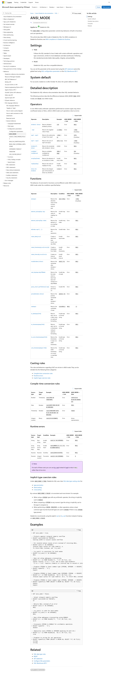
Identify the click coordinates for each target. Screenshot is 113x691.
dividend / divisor (36, 124)
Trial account (106, 7)
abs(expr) (33, 199)
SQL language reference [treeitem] (12, 105)
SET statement (69, 69)
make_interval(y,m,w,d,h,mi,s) (39, 254)
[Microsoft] (3, 2)
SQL (56, 13)
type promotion (38, 485)
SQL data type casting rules (71, 481)
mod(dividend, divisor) (37, 261)
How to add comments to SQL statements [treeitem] (14, 114)
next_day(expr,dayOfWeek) (38, 272)
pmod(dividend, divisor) (37, 294)
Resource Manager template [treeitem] (12, 77)
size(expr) (33, 306)
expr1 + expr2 (34, 141)
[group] (56, 275)
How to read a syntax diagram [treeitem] (14, 111)
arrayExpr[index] (35, 158)
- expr (32, 130)
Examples (90, 23)
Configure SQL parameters (42, 661)
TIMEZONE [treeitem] (12, 151)
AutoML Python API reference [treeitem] (13, 92)
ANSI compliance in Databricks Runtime (57, 39)
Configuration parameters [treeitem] (16, 131)
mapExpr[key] (34, 163)
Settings (90, 16)
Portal (98, 7)
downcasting (38, 487)
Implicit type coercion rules (42, 378)
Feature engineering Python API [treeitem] (13, 87)
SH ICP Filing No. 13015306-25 (10, 683)
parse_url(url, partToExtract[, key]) (40, 287)
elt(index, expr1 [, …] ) (36, 229)
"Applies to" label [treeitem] (10, 108)
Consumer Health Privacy (16, 685)
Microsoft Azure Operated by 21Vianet (60, 683)
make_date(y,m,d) (36, 236)
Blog (96, 683)
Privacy (44, 683)
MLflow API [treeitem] (8, 82)
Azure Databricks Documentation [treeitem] (13, 16)
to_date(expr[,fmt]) (36, 313)
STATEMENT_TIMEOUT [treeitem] (15, 149)
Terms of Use (29, 685)
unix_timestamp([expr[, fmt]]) (39, 348)
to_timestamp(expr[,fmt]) (37, 324)
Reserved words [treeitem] (10, 118)
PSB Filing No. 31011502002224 (30, 683)
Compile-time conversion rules (43, 373)
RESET (36, 656)
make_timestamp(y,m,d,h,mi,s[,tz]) (40, 247)
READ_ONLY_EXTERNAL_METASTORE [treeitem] (17, 145)
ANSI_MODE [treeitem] (12, 134)
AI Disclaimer (77, 683)
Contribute (103, 683)
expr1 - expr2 (34, 135)
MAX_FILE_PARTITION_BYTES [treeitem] (17, 141)
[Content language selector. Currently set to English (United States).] (10, 678)
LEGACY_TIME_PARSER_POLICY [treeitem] (17, 138)
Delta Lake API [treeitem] (9, 95)
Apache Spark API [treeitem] (10, 98)
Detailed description (93, 21)
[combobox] (14, 13)
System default (92, 19)
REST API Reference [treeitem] (10, 79)
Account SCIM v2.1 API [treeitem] (11, 84)
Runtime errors (38, 376)
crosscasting (37, 490)
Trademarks (39, 685)
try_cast (56, 467)
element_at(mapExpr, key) (38, 211)
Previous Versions (88, 683)
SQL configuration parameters (50, 71)
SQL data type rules (40, 654)
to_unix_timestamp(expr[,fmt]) (39, 337)
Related (90, 26)
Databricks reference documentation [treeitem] (15, 74)
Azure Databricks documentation (44, 13)
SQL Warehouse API (70, 71)
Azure (31, 13)
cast (67, 467)
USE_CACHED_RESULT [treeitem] (15, 154)
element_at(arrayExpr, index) (38, 220)
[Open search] (109, 2)
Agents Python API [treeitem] (10, 90)
